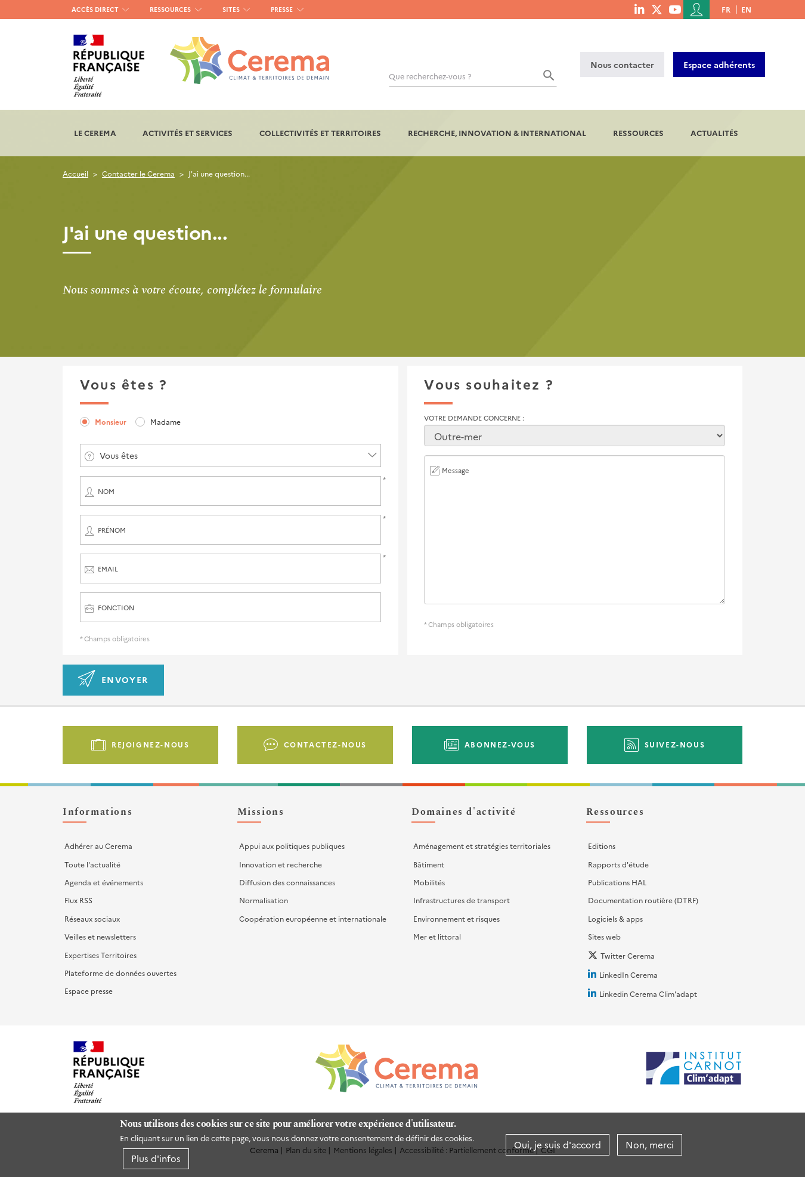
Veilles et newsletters (100, 936)
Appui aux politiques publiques (292, 846)
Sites (231, 9)
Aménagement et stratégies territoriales (481, 846)
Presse (282, 9)
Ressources (170, 9)
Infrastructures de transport (461, 900)
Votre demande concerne (473, 418)
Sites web (604, 936)
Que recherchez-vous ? (430, 76)
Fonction (116, 607)
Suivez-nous (675, 744)
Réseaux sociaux (92, 918)
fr (726, 9)
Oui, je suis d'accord (557, 1144)
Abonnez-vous (500, 744)
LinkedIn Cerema (628, 974)
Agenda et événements (103, 882)
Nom (106, 491)
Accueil (75, 173)
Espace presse (88, 991)
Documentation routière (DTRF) (643, 900)
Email (108, 569)
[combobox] (230, 455)
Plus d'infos (156, 1158)
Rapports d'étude (618, 864)
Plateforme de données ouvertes (120, 973)
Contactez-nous (325, 744)
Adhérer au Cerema (98, 846)
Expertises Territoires (100, 955)
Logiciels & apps (615, 918)
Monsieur (110, 421)
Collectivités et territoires (320, 133)
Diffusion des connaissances (287, 882)
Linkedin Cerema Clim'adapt (648, 993)
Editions (601, 846)
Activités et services (188, 133)
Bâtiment (428, 864)
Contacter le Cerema (138, 173)
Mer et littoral (437, 936)
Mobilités (429, 882)
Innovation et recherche (280, 864)
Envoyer (124, 679)
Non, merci (650, 1144)
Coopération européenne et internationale (312, 918)
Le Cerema (95, 133)
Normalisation (263, 900)
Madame (165, 421)
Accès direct (95, 9)
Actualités (714, 133)
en (746, 9)
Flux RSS (78, 900)
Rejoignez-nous (150, 744)
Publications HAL (617, 882)
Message (455, 470)
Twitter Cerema (627, 955)
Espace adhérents (719, 64)
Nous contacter (622, 64)
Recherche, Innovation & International (497, 133)
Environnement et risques (456, 918)
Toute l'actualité (92, 864)
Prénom (112, 530)
